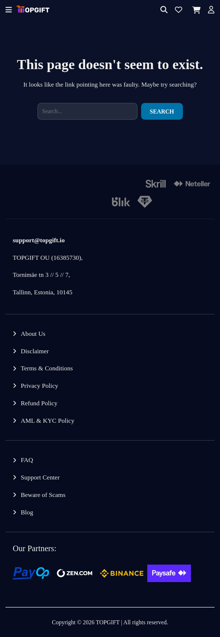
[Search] (164, 10)
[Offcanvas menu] (8, 10)
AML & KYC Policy (47, 420)
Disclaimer (35, 351)
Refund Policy (39, 403)
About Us (33, 333)
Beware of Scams (43, 494)
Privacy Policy (39, 385)
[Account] (211, 10)
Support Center (40, 477)
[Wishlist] (178, 10)
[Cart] (195, 10)
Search (162, 111)
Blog (27, 512)
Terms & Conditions (47, 368)
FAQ (27, 459)
